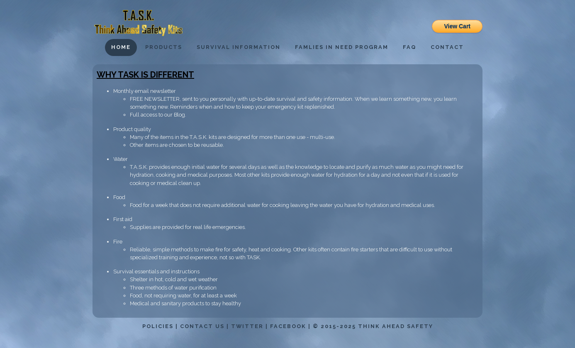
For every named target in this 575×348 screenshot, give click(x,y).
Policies (157, 326)
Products (163, 47)
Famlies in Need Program (341, 47)
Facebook (288, 326)
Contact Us (202, 326)
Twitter (247, 326)
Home (121, 47)
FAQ (409, 47)
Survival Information (238, 47)
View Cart (457, 26)
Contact (447, 47)
